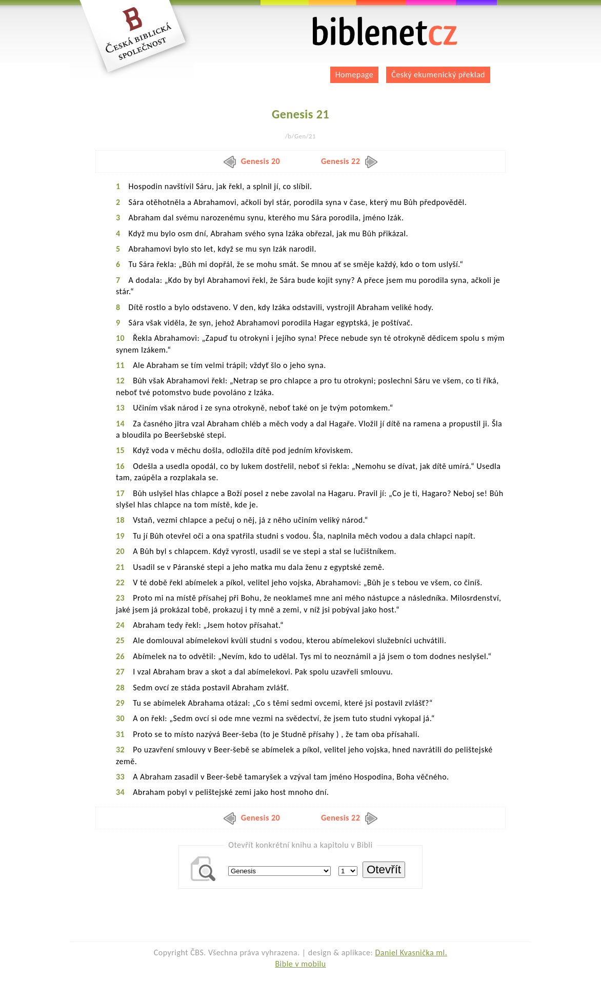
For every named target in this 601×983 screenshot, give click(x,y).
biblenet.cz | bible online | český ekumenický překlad (385, 31)
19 (120, 536)
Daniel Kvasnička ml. (411, 952)
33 (120, 777)
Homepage (354, 74)
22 (120, 582)
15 (120, 450)
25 (120, 640)
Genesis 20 (252, 161)
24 (120, 625)
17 (120, 493)
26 (120, 656)
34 (120, 792)
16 (120, 466)
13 (120, 408)
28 (120, 687)
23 (120, 598)
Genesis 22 (349, 161)
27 (120, 672)
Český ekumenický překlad (438, 74)
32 (120, 749)
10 (120, 338)
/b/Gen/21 (300, 136)
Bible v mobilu (300, 964)
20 (120, 551)
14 (120, 423)
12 (120, 380)
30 (120, 718)
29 (120, 703)
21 (120, 567)
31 (120, 734)
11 (120, 365)
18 (120, 520)
